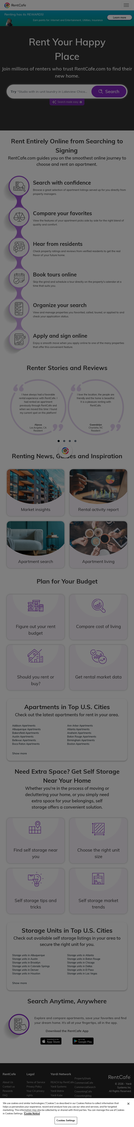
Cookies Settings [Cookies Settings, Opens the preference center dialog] (66, 1120)
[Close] (128, 1104)
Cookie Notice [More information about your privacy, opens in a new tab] (31, 1113)
